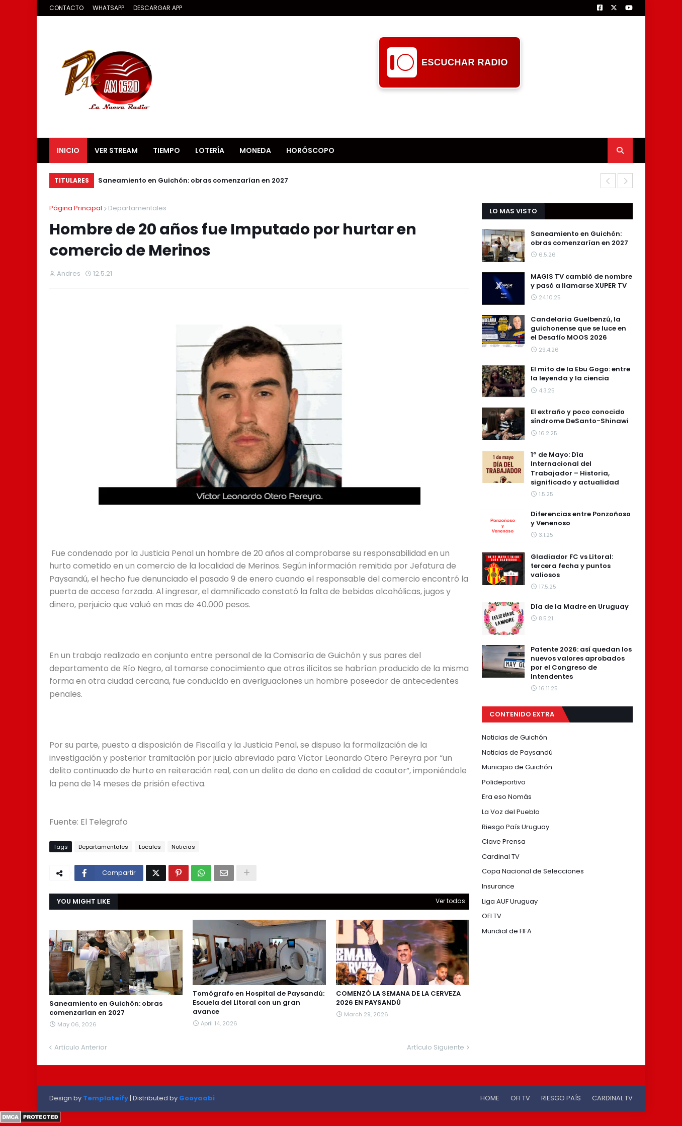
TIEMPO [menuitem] (166, 150)
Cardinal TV (501, 856)
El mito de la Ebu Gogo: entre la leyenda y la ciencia (580, 374)
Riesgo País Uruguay (515, 827)
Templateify (105, 1098)
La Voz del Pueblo (511, 812)
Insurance (498, 886)
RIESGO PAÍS (561, 1098)
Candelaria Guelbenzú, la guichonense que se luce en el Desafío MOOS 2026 (578, 328)
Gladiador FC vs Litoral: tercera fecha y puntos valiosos (572, 566)
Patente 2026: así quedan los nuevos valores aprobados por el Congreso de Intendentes (581, 663)
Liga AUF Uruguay (510, 901)
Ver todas (450, 901)
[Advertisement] (449, 111)
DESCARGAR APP (157, 8)
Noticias (183, 847)
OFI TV (491, 916)
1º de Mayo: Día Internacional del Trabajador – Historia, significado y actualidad (575, 468)
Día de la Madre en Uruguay (580, 606)
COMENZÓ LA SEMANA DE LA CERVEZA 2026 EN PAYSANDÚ (398, 998)
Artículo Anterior (80, 1047)
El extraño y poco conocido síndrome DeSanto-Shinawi (580, 417)
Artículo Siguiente (435, 1047)
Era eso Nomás (507, 796)
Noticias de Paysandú (517, 752)
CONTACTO (66, 8)
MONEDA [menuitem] (255, 150)
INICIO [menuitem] (68, 150)
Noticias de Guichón (514, 737)
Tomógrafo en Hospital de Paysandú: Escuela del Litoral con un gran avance (258, 1002)
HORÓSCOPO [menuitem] (310, 150)
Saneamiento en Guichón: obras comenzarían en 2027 (193, 180)
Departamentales (137, 208)
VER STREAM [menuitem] (116, 150)
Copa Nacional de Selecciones (533, 871)
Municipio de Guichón (517, 767)
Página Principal (75, 208)
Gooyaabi (197, 1098)
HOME (489, 1098)
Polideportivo (504, 782)
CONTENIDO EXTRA (521, 714)
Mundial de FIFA (507, 931)
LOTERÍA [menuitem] (209, 150)
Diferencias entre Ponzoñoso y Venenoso (581, 519)
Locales (150, 847)
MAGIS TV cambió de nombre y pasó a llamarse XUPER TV (581, 281)
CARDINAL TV (612, 1098)
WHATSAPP (108, 8)
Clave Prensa (504, 841)
